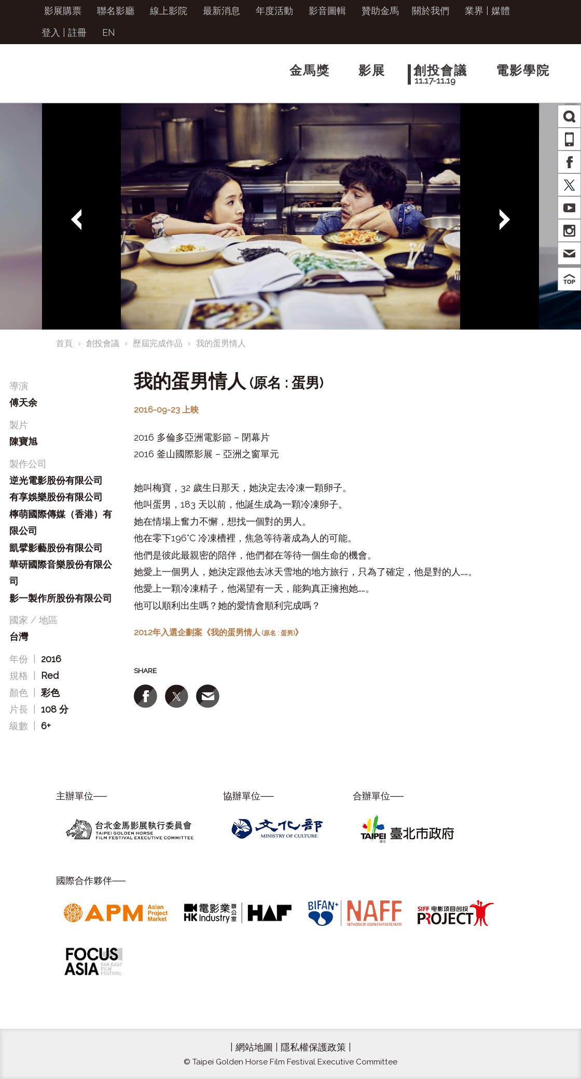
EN (108, 32)
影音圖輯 (327, 10)
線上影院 (168, 10)
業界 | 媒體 (487, 10)
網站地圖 (254, 1047)
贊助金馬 (380, 10)
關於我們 (430, 10)
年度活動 (274, 10)
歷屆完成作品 (158, 343)
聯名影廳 (115, 10)
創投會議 (102, 343)
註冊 (77, 32)
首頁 (64, 343)
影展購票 (62, 10)
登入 (51, 32)
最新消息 (221, 10)
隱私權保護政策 (313, 1047)
